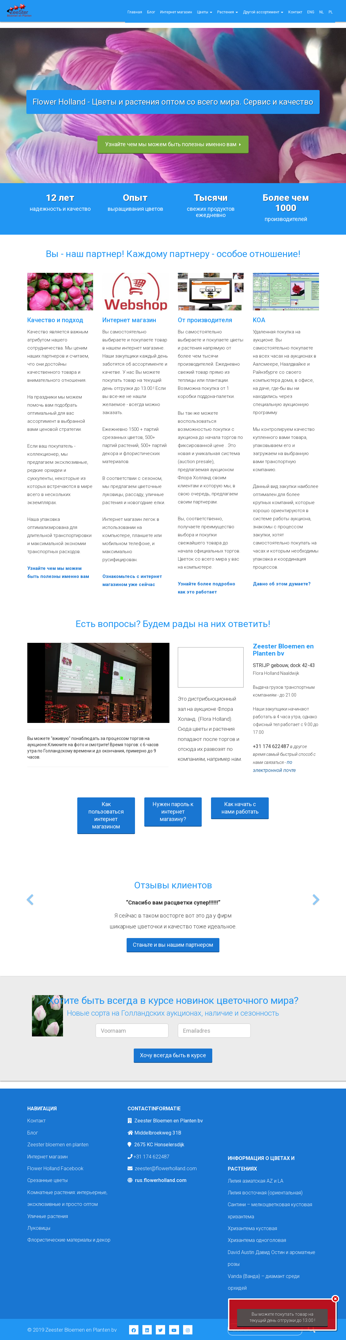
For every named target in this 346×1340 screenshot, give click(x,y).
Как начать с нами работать (240, 808)
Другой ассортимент (263, 12)
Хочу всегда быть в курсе (173, 1055)
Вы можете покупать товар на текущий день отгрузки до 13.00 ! (282, 1317)
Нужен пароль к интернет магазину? (173, 811)
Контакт (295, 12)
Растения (227, 12)
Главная (135, 12)
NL (321, 12)
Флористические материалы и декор (68, 1240)
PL (331, 12)
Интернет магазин (176, 12)
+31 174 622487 (151, 1157)
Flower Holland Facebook (55, 1168)
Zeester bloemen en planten (57, 1145)
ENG (310, 12)
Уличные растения (47, 1216)
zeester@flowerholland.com (166, 1168)
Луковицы (38, 1228)
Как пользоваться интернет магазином (106, 815)
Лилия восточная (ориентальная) (265, 1193)
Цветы (204, 12)
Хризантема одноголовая (257, 1240)
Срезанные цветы (47, 1180)
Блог (151, 12)
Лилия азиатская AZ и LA (255, 1181)
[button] (30, 915)
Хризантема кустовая (252, 1228)
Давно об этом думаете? (282, 584)
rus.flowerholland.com (160, 1180)
